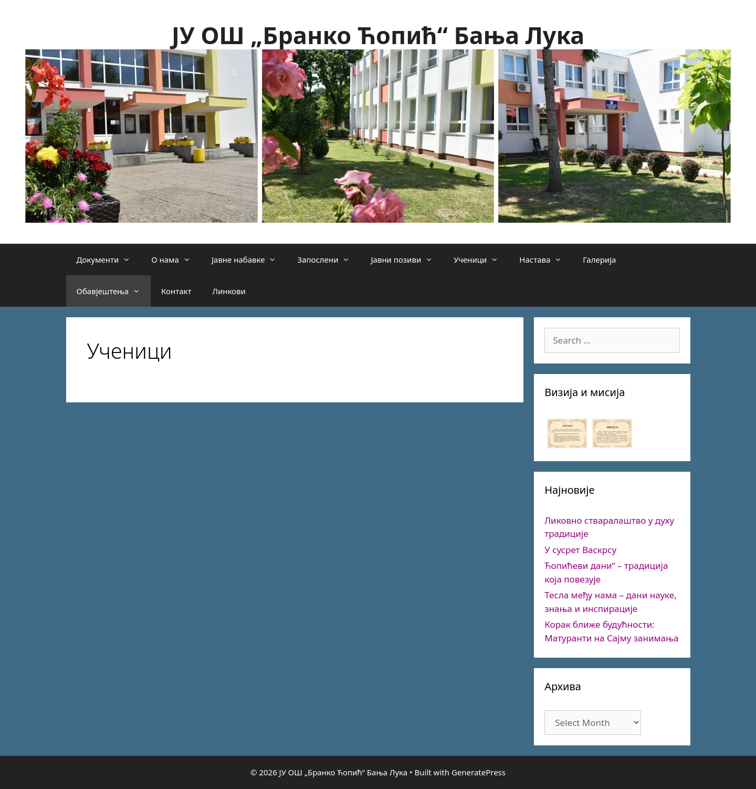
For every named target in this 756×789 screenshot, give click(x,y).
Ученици (481, 259)
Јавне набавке (249, 259)
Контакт (176, 291)
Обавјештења (114, 291)
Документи (109, 259)
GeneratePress (479, 772)
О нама (176, 259)
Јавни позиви (407, 259)
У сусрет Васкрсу (580, 550)
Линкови (228, 291)
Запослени (328, 259)
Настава (545, 259)
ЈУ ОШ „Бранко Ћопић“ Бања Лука (378, 35)
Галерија (599, 259)
